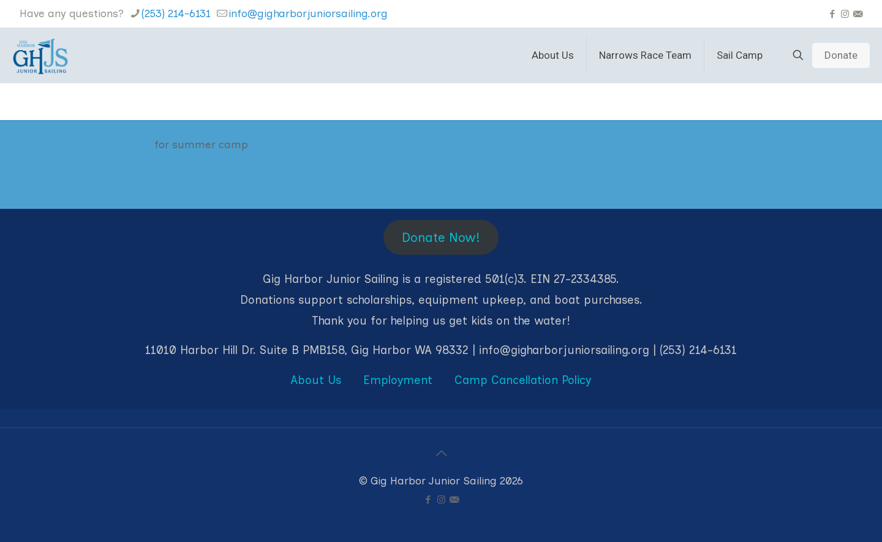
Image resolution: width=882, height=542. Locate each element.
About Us (316, 380)
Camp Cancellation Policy (522, 380)
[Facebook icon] (832, 14)
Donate (841, 55)
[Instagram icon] (845, 14)
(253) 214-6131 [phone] (176, 13)
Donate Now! (441, 237)
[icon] (857, 14)
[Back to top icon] (441, 453)
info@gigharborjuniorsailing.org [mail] (308, 13)
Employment (397, 380)
